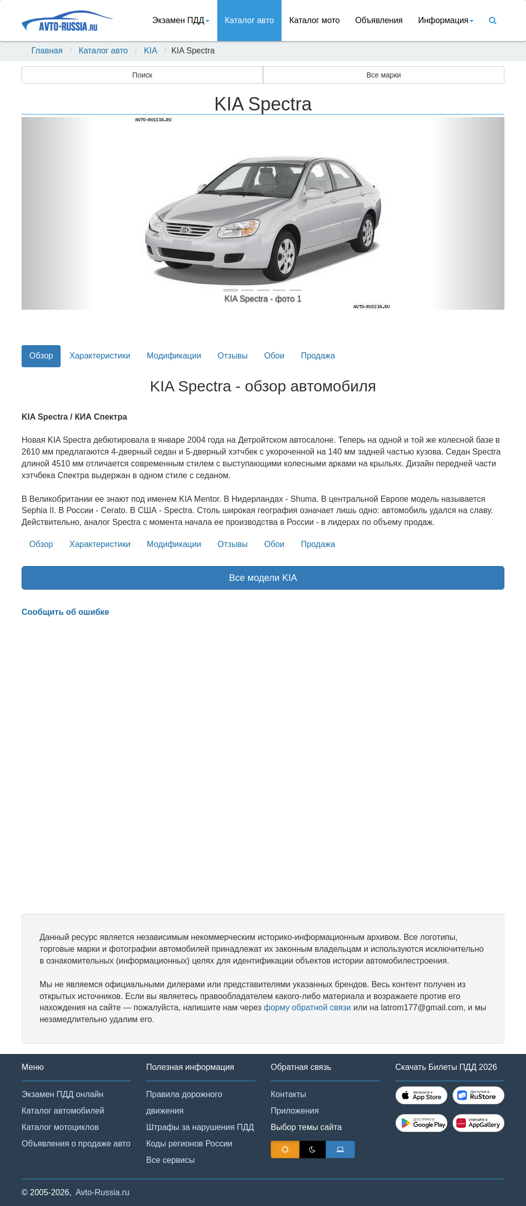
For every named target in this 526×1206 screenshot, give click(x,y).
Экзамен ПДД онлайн (62, 1094)
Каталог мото (314, 20)
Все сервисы (170, 1160)
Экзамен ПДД (180, 20)
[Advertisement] (263, 766)
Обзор (41, 355)
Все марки (383, 75)
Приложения (295, 1110)
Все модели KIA (263, 578)
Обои (274, 355)
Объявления (379, 20)
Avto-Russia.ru (102, 1192)
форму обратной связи (307, 1007)
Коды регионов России (189, 1143)
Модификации (174, 355)
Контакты (288, 1094)
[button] (58, 213)
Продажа (318, 355)
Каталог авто (249, 20)
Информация (446, 20)
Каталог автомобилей (63, 1110)
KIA (150, 50)
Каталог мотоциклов (60, 1127)
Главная (47, 50)
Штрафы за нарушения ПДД (200, 1127)
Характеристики (99, 355)
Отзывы (233, 355)
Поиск (143, 75)
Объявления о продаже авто (76, 1143)
